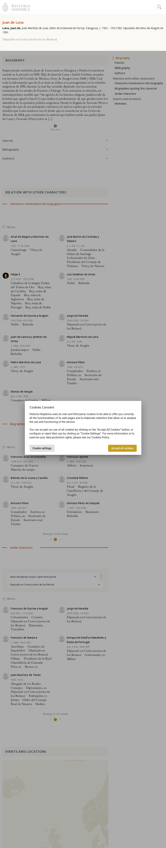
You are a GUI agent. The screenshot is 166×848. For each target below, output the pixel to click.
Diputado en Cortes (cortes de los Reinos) (29, 39)
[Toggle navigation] (159, 7)
